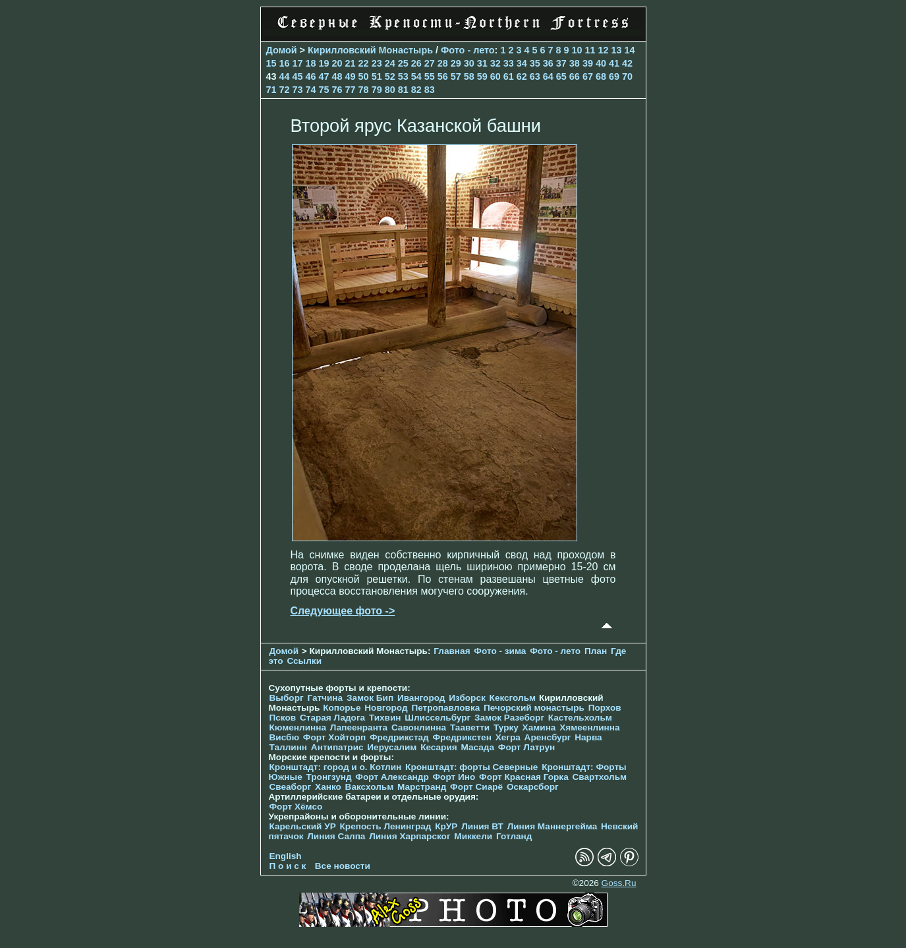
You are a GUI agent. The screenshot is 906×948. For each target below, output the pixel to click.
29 (456, 63)
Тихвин (385, 718)
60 (495, 76)
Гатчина (325, 698)
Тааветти (470, 727)
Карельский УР (302, 826)
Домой (281, 50)
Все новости (342, 866)
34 (522, 63)
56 (443, 76)
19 (324, 63)
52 (390, 76)
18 (311, 63)
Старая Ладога (332, 718)
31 (482, 63)
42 (627, 63)
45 (298, 76)
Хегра (508, 737)
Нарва (588, 737)
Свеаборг (290, 787)
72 (284, 89)
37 (561, 63)
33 (508, 63)
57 (456, 76)
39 (587, 63)
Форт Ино (454, 777)
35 (535, 63)
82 (416, 89)
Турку (506, 727)
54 (416, 76)
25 (403, 63)
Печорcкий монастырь (534, 708)
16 (284, 63)
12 (603, 50)
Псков (283, 718)
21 (350, 63)
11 (590, 50)
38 (574, 63)
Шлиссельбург (437, 718)
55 (429, 76)
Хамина (539, 727)
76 (337, 89)
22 (363, 63)
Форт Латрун (526, 747)
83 (429, 89)
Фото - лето (468, 50)
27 (429, 63)
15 (271, 63)
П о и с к (287, 866)
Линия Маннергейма (552, 826)
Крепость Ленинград (386, 826)
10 (577, 50)
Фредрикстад (399, 737)
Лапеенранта (358, 727)
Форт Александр (391, 777)
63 (535, 76)
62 (522, 76)
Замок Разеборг (509, 718)
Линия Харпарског (409, 836)
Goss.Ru (619, 883)
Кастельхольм (580, 718)
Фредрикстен (462, 737)
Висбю (284, 737)
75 (324, 89)
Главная (452, 651)
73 (298, 89)
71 (271, 89)
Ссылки (304, 661)
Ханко (328, 787)
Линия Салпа (336, 836)
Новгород (385, 708)
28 (443, 63)
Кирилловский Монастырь (370, 50)
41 (614, 63)
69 (614, 76)
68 (601, 76)
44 (284, 76)
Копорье (341, 708)
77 (350, 89)
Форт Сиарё (476, 787)
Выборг (286, 698)
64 (548, 76)
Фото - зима (500, 651)
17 (298, 63)
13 (616, 50)
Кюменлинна (298, 727)
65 (561, 76)
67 (587, 76)
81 (403, 89)
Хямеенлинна (589, 727)
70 (627, 76)
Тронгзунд (328, 777)
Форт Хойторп (334, 737)
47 (324, 76)
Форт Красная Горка (524, 777)
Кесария (438, 747)
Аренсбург (547, 737)
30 (469, 63)
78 (363, 89)
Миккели (473, 836)
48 (337, 76)
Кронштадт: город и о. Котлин (335, 767)
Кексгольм (513, 698)
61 (508, 76)
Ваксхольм (369, 787)
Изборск (467, 698)
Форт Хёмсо (296, 807)
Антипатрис (337, 747)
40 (601, 63)
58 (469, 76)
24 (390, 63)
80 (390, 89)
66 (574, 76)
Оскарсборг (533, 787)
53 (403, 76)
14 (630, 50)
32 (495, 63)
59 (482, 76)
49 (350, 76)
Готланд (514, 836)
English (285, 856)
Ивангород (421, 698)
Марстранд (421, 787)
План (595, 651)
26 (416, 63)
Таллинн (288, 747)
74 (311, 89)
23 (377, 63)
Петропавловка (445, 708)
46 (311, 76)
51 (377, 76)
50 (363, 76)
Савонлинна (418, 727)
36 (548, 63)
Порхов (604, 708)
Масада (477, 747)
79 (377, 89)
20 (337, 63)
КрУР (446, 826)
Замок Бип (370, 698)
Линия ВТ (482, 826)
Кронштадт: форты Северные (471, 767)
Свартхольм (599, 777)
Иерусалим (391, 747)
